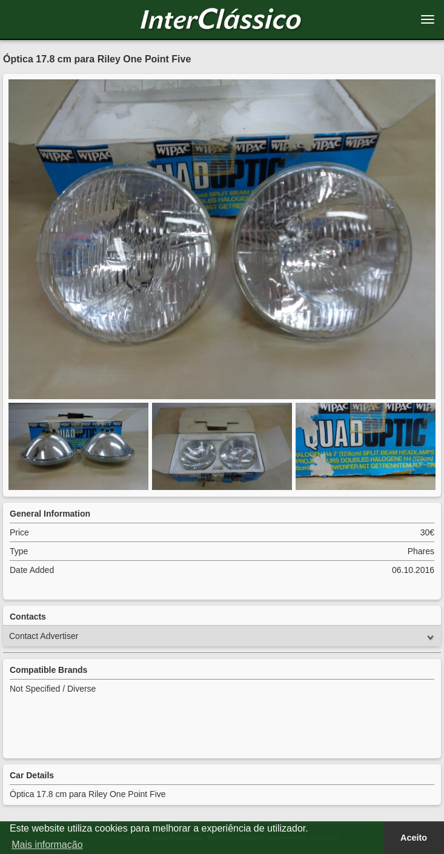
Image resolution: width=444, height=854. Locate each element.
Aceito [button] (413, 837)
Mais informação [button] (47, 844)
